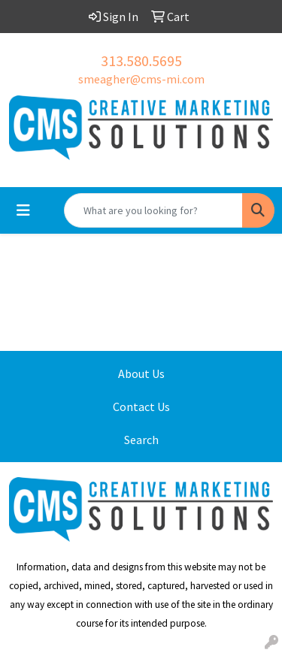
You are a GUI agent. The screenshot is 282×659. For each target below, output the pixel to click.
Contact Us (141, 406)
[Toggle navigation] (23, 210)
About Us (141, 373)
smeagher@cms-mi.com (141, 78)
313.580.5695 (141, 60)
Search (141, 439)
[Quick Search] (153, 210)
